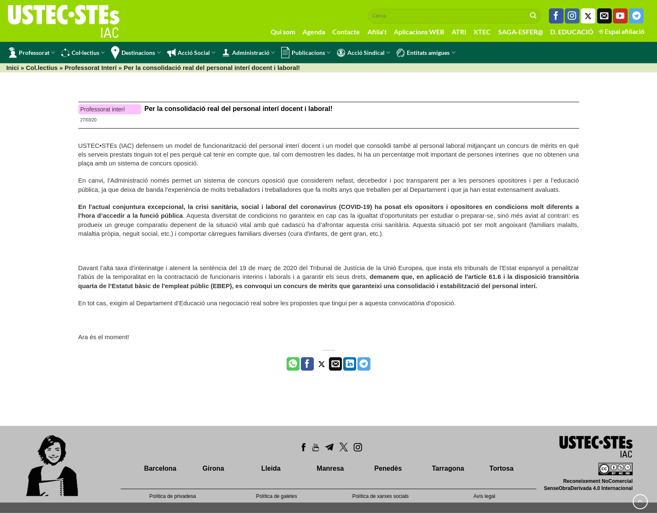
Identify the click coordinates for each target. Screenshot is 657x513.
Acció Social (191, 53)
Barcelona (160, 468)
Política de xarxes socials (380, 496)
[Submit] (533, 16)
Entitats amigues (425, 53)
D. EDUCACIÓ (571, 32)
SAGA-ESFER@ (520, 32)
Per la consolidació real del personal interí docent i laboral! (239, 108)
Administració (248, 53)
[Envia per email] (335, 364)
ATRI (459, 32)
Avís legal (484, 496)
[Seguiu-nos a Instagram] (572, 15)
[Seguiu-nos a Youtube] (620, 15)
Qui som (283, 32)
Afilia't (377, 32)
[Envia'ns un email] (604, 15)
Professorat (31, 52)
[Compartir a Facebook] (307, 364)
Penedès (388, 468)
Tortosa (501, 468)
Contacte (346, 32)
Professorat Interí (90, 67)
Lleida (270, 468)
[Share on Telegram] (363, 364)
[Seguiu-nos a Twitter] (588, 15)
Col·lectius (83, 53)
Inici (12, 67)
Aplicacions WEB (419, 32)
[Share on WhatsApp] (293, 364)
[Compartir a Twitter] (321, 364)
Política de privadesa (172, 496)
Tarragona (448, 468)
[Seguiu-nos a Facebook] (556, 15)
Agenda (314, 32)
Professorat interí (102, 109)
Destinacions (135, 52)
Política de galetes (276, 496)
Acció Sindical (363, 53)
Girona (213, 468)
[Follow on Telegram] (636, 15)
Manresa (330, 468)
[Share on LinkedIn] (349, 364)
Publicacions (306, 52)
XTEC (482, 32)
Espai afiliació (621, 31)
